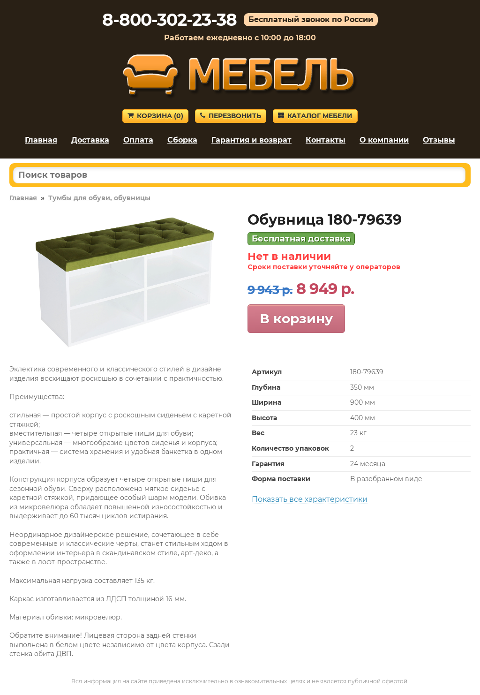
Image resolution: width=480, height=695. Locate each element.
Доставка (90, 140)
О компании (384, 140)
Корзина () (155, 116)
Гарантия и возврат (251, 140)
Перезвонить (230, 116)
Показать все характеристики (310, 499)
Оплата (138, 140)
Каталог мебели (315, 116)
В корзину (296, 318)
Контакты (325, 140)
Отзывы (439, 140)
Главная (41, 140)
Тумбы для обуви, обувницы (99, 198)
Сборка (182, 140)
